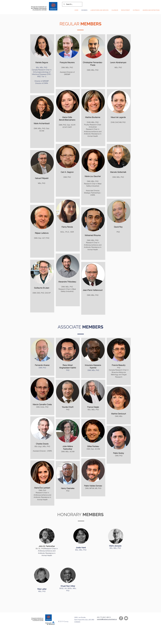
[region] (42, 63)
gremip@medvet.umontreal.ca (107, 619)
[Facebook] (121, 618)
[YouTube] (126, 618)
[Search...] (72, 4)
